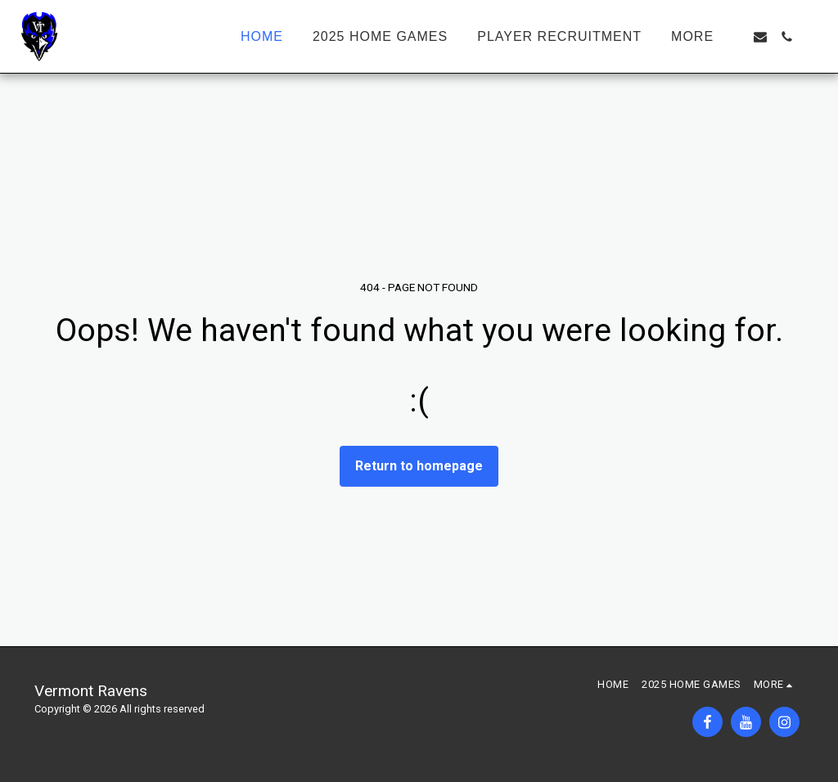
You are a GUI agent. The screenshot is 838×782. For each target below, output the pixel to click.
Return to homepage (419, 466)
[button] (760, 36)
